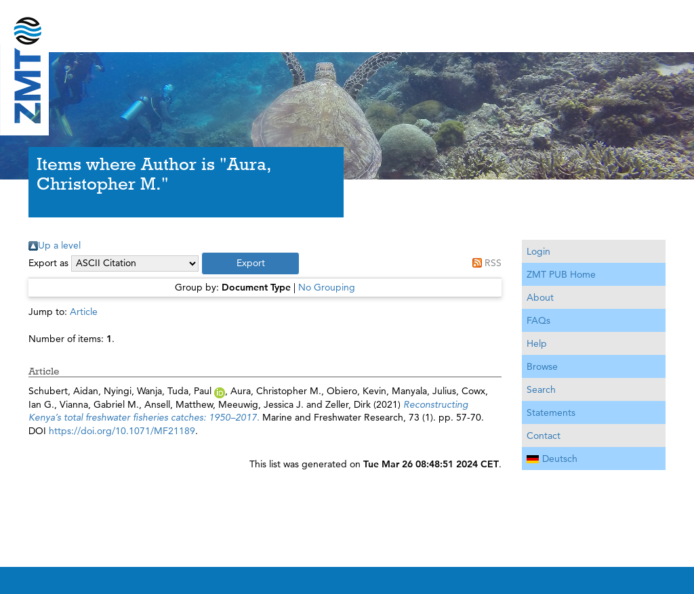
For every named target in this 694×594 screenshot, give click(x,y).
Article (84, 311)
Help (537, 343)
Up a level (59, 245)
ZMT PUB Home (561, 274)
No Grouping (326, 287)
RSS (493, 263)
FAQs (538, 320)
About (540, 297)
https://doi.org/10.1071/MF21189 (122, 431)
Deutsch (552, 458)
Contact (543, 435)
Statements (551, 412)
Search (541, 389)
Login (538, 251)
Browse (542, 366)
